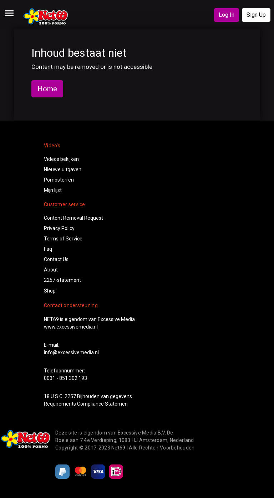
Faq (48, 249)
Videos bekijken (61, 159)
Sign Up (256, 14)
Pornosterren (59, 180)
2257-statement (62, 280)
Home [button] (47, 89)
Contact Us (56, 259)
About (51, 270)
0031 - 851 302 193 (65, 378)
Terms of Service (63, 239)
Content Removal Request (73, 218)
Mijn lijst (53, 190)
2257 (70, 396)
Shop (50, 291)
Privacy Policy (59, 228)
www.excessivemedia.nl (71, 327)
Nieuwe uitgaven (62, 169)
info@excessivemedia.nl (71, 352)
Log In (226, 14)
